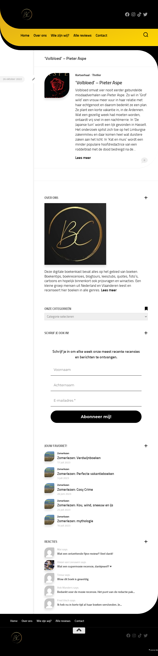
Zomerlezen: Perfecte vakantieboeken (85, 473)
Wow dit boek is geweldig (72, 579)
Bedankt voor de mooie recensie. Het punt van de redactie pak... (96, 592)
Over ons (40, 35)
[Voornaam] (96, 369)
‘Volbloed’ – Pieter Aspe (99, 83)
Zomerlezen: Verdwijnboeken (79, 457)
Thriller (96, 75)
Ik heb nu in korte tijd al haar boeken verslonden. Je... (89, 604)
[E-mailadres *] (96, 400)
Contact (101, 35)
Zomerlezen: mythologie (75, 520)
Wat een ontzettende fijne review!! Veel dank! (85, 553)
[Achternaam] (96, 385)
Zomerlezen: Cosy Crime (75, 489)
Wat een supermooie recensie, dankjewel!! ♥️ (84, 566)
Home (25, 35)
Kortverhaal (82, 75)
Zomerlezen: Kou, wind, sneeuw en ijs (85, 505)
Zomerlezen (63, 453)
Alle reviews (82, 35)
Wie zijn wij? (60, 35)
